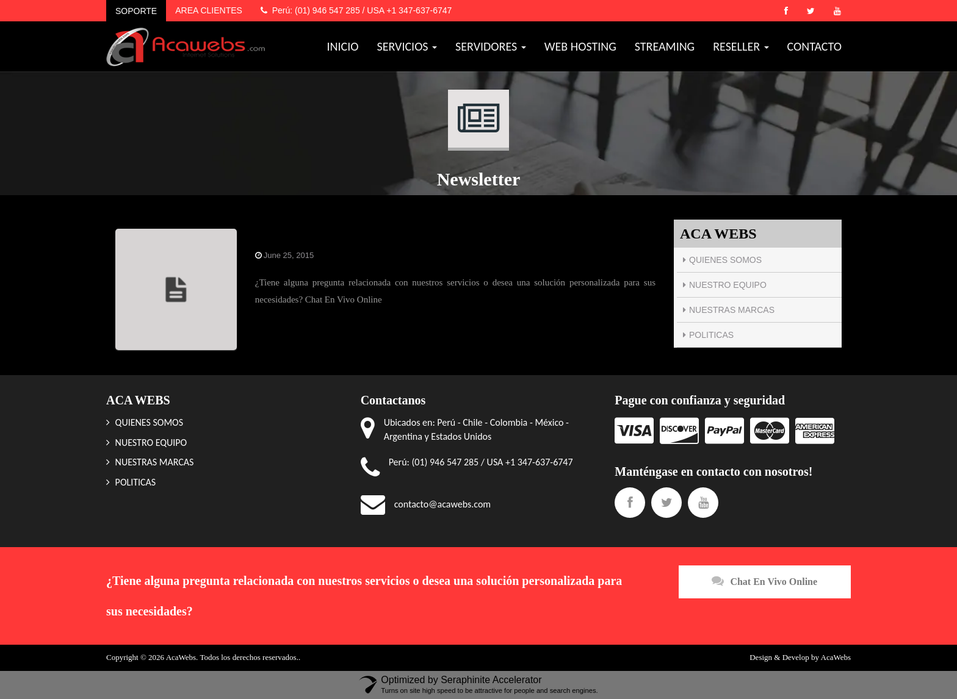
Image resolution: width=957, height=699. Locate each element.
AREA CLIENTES (208, 10)
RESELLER (740, 46)
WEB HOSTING (580, 46)
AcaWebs (836, 657)
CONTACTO (814, 46)
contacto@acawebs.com (442, 504)
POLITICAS (711, 335)
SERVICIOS (407, 46)
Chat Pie (273, 236)
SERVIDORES (490, 46)
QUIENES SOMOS (725, 260)
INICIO (343, 46)
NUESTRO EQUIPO (728, 285)
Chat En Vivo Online (764, 581)
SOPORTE (136, 11)
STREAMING (665, 46)
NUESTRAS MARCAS (732, 310)
